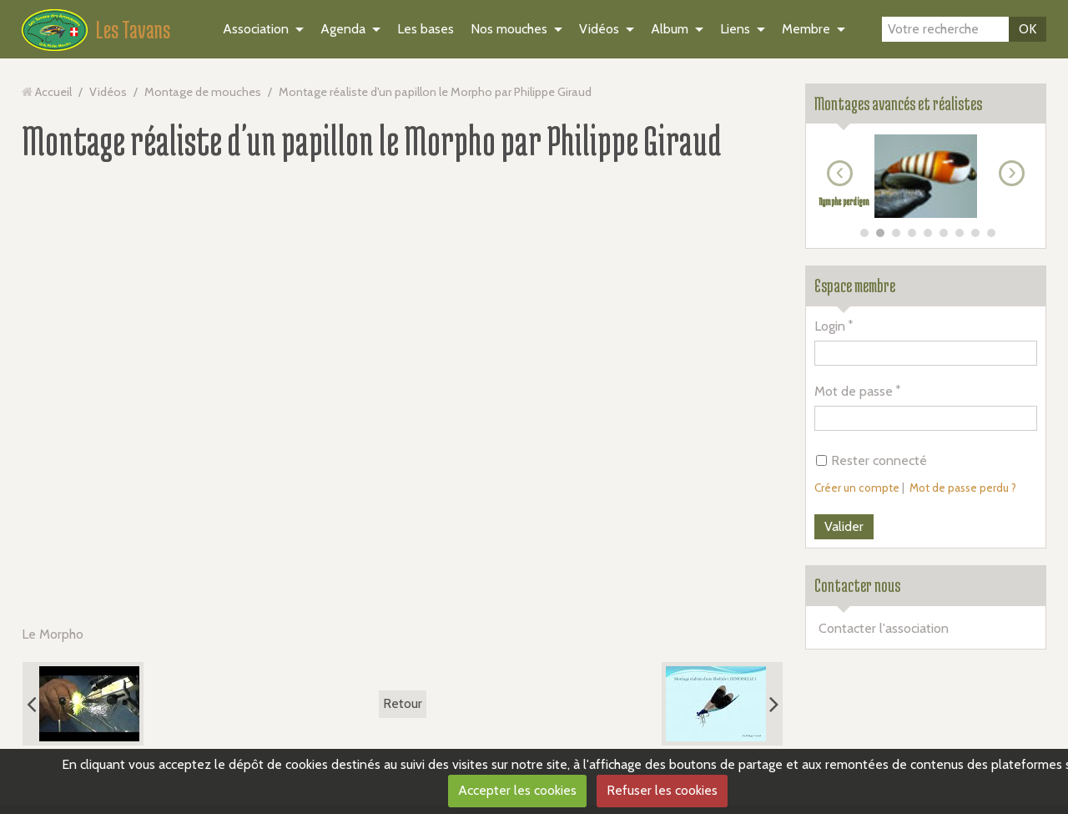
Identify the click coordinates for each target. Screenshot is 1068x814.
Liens (735, 29)
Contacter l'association (884, 628)
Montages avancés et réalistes (898, 104)
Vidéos (599, 29)
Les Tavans (133, 29)
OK (1027, 29)
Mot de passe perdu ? (962, 487)
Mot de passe (853, 391)
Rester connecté (871, 460)
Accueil (53, 91)
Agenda (342, 29)
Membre (806, 29)
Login (829, 326)
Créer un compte (856, 487)
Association (256, 29)
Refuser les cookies (662, 790)
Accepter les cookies (517, 790)
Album (669, 29)
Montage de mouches (202, 91)
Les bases (425, 29)
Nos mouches (509, 29)
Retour (402, 703)
